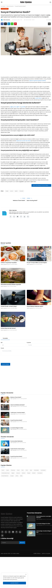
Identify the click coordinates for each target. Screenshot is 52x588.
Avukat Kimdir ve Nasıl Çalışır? (9, 306)
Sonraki (29, 198)
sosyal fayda (38, 98)
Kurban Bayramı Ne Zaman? (8, 328)
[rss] (2, 535)
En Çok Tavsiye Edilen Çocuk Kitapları (37, 263)
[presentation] (11, 359)
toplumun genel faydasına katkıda (37, 80)
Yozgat (11, 476)
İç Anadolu (43, 470)
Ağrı (31, 470)
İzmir (27, 470)
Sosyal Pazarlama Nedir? (16, 420)
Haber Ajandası (13, 210)
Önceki (23, 198)
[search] (50, 2)
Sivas (18, 470)
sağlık (11, 106)
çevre (14, 106)
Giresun (18, 473)
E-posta (29, 342)
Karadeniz (40, 473)
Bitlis (21, 476)
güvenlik (23, 106)
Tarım (3, 470)
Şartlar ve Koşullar (46, 553)
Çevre (11, 191)
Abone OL (22, 542)
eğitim (18, 106)
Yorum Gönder (5, 364)
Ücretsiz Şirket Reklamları (16, 441)
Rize (22, 470)
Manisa (23, 473)
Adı (1, 342)
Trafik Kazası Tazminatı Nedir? (17, 412)
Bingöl (28, 473)
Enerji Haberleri (5, 476)
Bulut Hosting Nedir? (32, 200)
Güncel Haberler (10, 6)
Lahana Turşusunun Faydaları (9, 263)
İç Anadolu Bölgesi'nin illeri (16, 428)
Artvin (17, 476)
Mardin (33, 473)
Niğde (13, 473)
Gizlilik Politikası (36, 553)
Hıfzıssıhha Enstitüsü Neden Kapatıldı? (11, 284)
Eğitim (16, 191)
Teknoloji (13, 470)
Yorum (2, 348)
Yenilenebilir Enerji (5, 473)
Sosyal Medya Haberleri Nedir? (35, 306)
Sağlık (7, 191)
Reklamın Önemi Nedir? (19, 200)
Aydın (7, 470)
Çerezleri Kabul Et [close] (14, 583)
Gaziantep (36, 470)
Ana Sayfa (3, 6)
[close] (26, 574)
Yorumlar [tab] (5, 338)
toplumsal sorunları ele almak (23, 140)
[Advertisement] (26, 65)
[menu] (1, 2)
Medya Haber (13, 414)
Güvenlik (21, 191)
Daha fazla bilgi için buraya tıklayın (41, 185)
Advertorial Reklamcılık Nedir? (17, 405)
